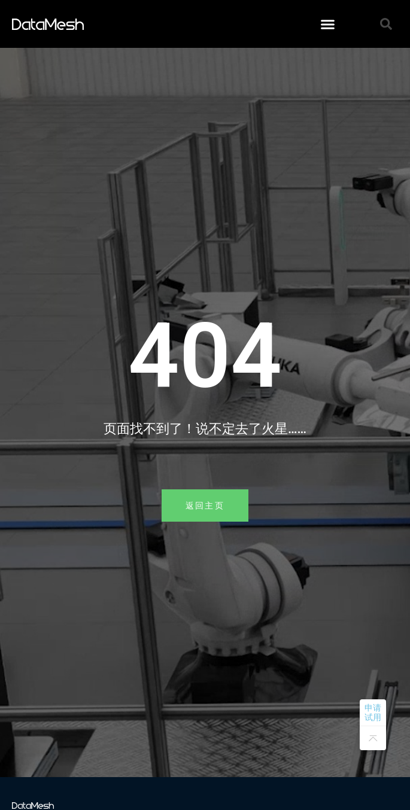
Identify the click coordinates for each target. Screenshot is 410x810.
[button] (327, 24)
